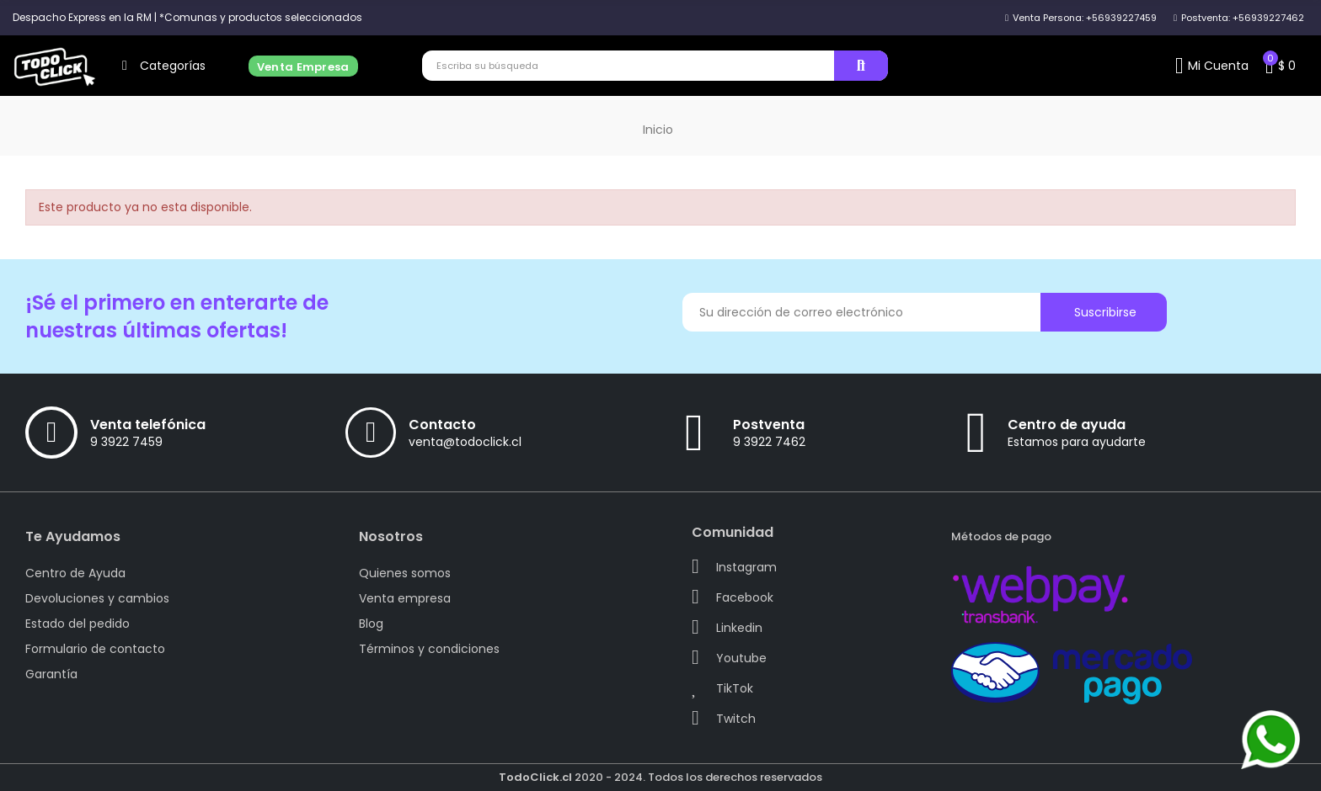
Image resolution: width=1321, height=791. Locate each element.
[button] (187, 17)
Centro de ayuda (1067, 424)
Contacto (442, 424)
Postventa (769, 424)
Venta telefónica (148, 424)
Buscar (861, 65)
